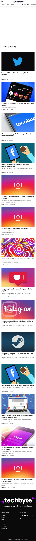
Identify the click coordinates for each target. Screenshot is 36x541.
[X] (22, 515)
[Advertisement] (18, 25)
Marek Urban (3, 79)
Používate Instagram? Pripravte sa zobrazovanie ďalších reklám (17, 259)
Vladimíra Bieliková (4, 329)
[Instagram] (30, 515)
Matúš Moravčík (4, 487)
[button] (2, 1)
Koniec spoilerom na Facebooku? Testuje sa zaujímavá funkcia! (17, 385)
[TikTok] (32, 515)
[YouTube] (25, 515)
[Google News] (28, 515)
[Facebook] (20, 515)
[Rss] (20, 518)
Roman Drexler (4, 204)
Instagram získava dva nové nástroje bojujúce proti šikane (16, 228)
